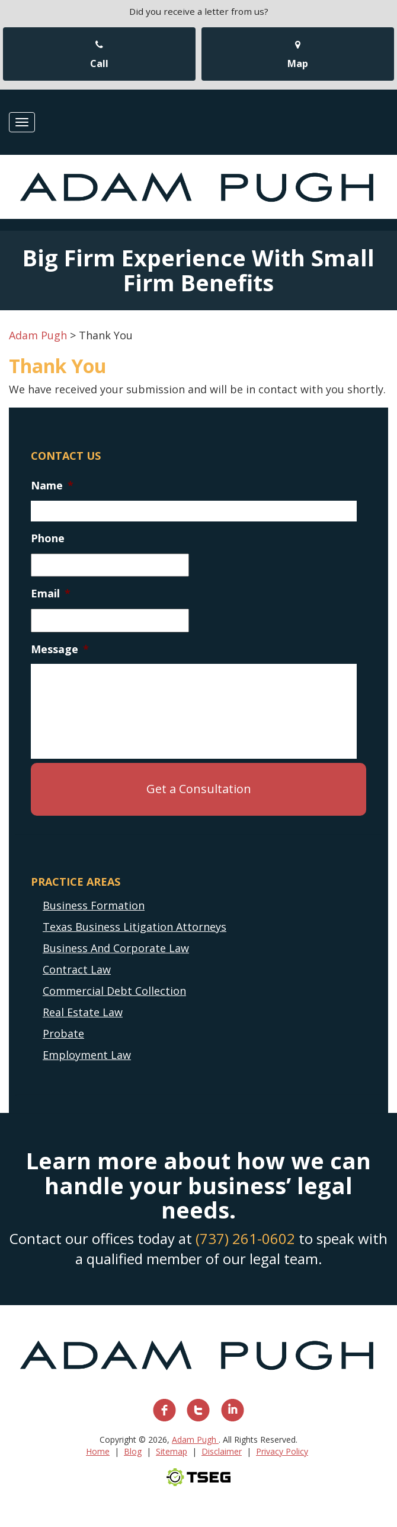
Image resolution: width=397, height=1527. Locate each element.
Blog (133, 1451)
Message (60, 649)
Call (99, 55)
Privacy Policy (282, 1451)
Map (297, 55)
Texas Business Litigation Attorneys (134, 927)
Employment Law (87, 1055)
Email (51, 593)
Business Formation (94, 905)
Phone (48, 538)
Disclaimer (221, 1451)
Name (52, 485)
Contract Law (77, 969)
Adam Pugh (195, 1439)
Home (98, 1451)
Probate (63, 1033)
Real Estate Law (83, 1012)
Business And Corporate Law (116, 948)
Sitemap (171, 1451)
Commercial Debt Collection (114, 991)
